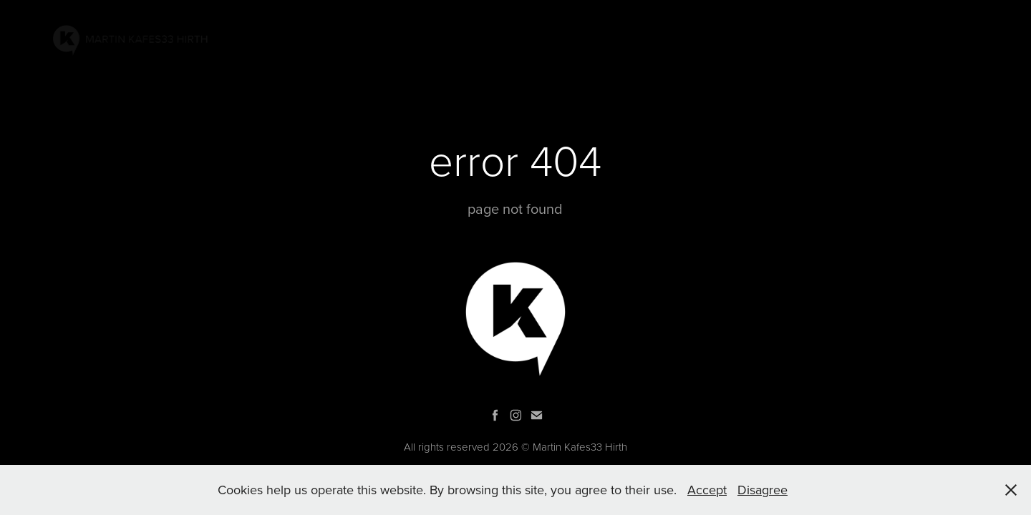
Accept (707, 490)
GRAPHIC (803, 38)
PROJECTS (705, 38)
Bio (852, 38)
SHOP (965, 38)
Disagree (762, 490)
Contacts (906, 38)
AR (755, 38)
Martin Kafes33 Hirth (580, 446)
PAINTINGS (633, 38)
